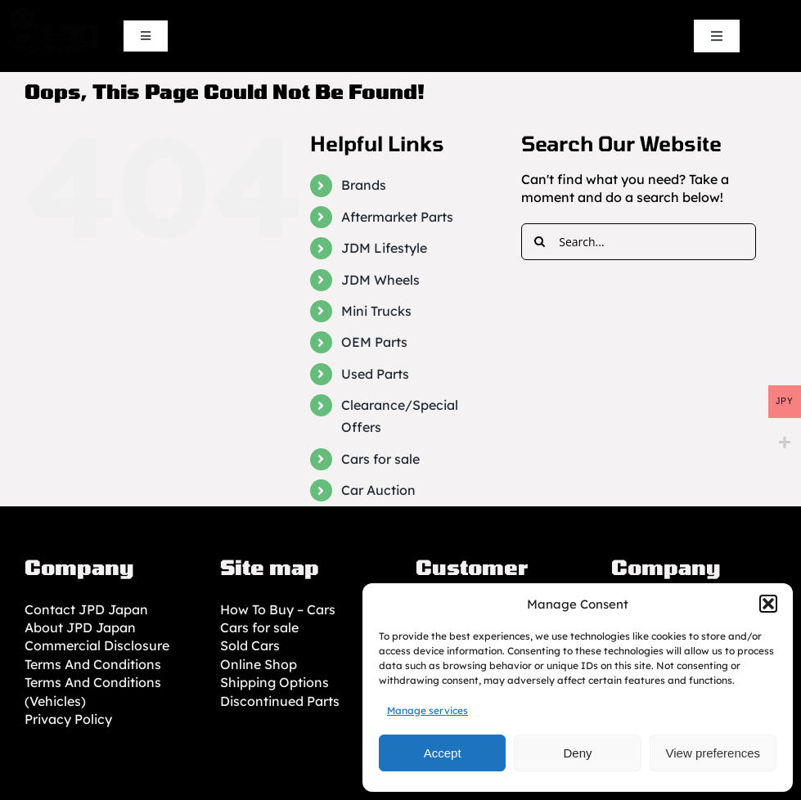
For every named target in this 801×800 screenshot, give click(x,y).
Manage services (427, 710)
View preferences (713, 753)
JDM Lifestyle (384, 248)
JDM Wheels (380, 280)
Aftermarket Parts (397, 217)
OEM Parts (374, 342)
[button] (768, 604)
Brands (363, 185)
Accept (442, 753)
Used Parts (375, 374)
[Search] (539, 241)
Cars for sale (380, 459)
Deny (577, 753)
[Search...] (638, 241)
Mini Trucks (376, 311)
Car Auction (378, 490)
